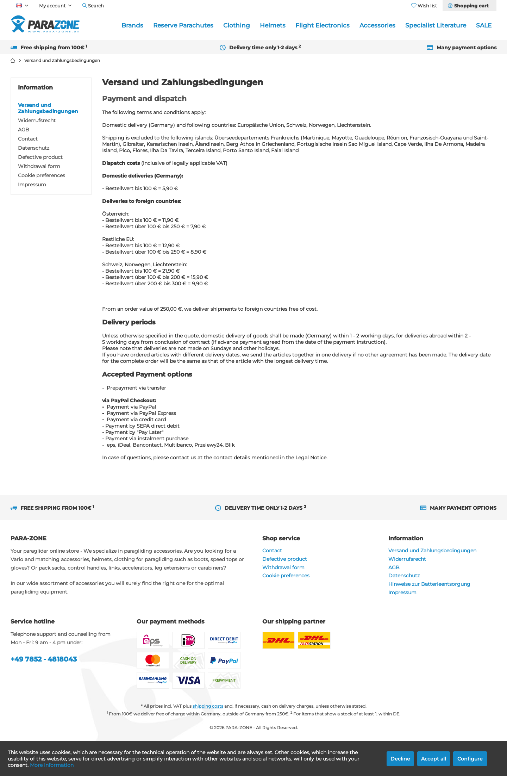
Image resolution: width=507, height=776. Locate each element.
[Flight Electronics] (322, 25)
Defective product (40, 157)
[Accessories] (377, 25)
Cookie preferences (41, 175)
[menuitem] (469, 5)
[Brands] (132, 25)
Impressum (32, 184)
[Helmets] (272, 25)
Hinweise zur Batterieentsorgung (429, 584)
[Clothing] (236, 25)
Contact (28, 139)
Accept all (433, 759)
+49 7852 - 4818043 (44, 659)
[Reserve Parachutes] (183, 25)
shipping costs (208, 706)
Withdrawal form (39, 166)
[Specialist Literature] (435, 25)
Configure (470, 759)
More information (52, 765)
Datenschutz (33, 148)
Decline (400, 759)
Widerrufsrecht (37, 120)
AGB (23, 129)
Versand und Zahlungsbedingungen (48, 108)
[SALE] (483, 25)
